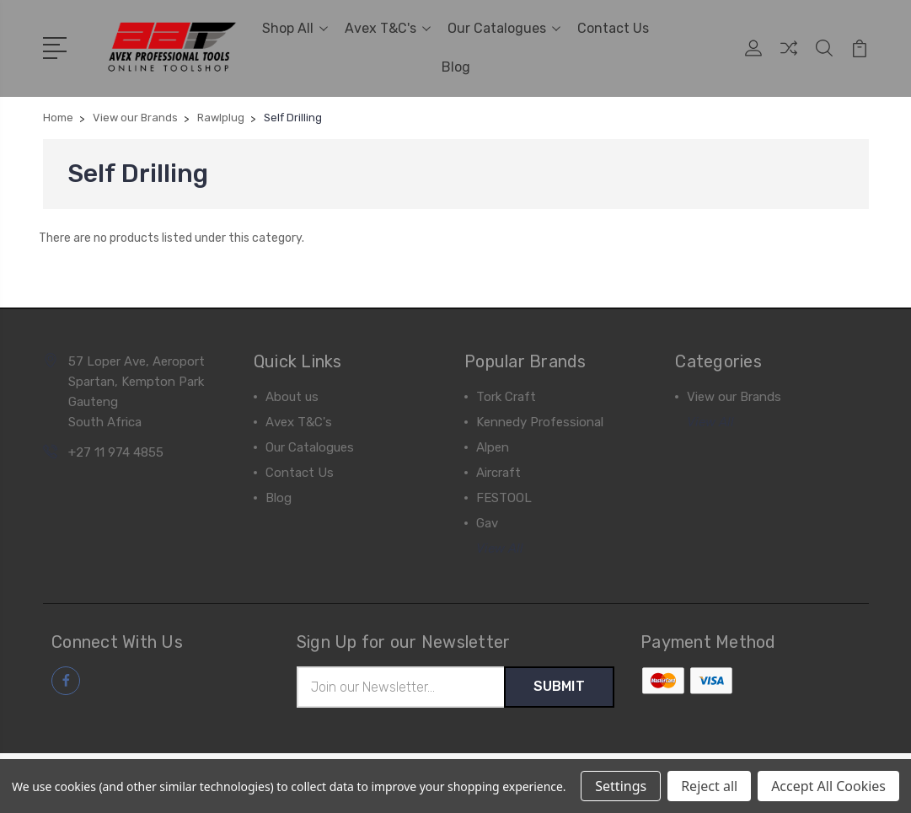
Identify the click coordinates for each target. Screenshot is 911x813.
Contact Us (613, 28)
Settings (620, 786)
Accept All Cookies (828, 786)
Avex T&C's (388, 28)
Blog (456, 67)
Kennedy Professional (539, 422)
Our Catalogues (503, 28)
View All (499, 548)
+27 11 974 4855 (115, 452)
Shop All (295, 28)
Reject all (709, 786)
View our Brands (734, 396)
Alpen (492, 447)
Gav (487, 523)
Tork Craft (506, 396)
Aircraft (498, 472)
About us (292, 396)
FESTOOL (504, 497)
